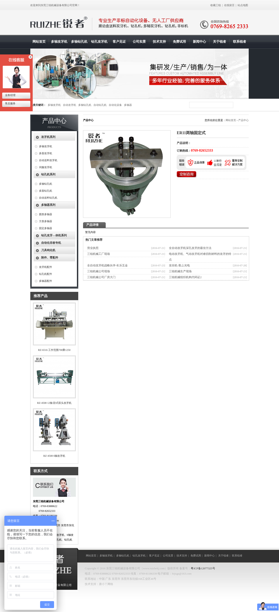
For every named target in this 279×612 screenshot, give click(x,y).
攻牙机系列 (48, 137)
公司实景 (139, 41)
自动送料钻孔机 (48, 197)
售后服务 (9, 103)
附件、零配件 (49, 257)
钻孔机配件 (45, 274)
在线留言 (229, 5)
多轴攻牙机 (59, 41)
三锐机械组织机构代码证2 (185, 277)
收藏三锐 (215, 5)
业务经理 (9, 95)
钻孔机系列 (48, 174)
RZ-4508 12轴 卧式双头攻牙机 (54, 402)
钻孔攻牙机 (99, 41)
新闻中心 (199, 41)
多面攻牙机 (45, 153)
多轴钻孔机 (79, 41)
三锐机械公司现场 (98, 271)
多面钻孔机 (45, 190)
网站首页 (39, 41)
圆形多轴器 (45, 214)
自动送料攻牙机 (48, 160)
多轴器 (128, 105)
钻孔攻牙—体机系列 (54, 235)
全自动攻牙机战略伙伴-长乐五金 (107, 265)
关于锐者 (219, 41)
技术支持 (159, 41)
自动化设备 (115, 105)
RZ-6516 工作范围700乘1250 (54, 350)
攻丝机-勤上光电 (179, 265)
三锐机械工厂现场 (98, 253)
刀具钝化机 (48, 250)
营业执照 (93, 248)
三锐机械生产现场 (180, 271)
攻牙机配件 (45, 267)
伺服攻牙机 (45, 167)
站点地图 (243, 5)
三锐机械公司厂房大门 (101, 277)
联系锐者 (239, 41)
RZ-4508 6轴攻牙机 (54, 455)
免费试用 (179, 41)
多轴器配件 (45, 280)
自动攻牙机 (69, 105)
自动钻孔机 (100, 105)
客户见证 (119, 41)
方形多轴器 (45, 221)
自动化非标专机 (51, 242)
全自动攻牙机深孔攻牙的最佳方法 (190, 248)
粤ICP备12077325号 (203, 568)
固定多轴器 (45, 228)
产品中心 (243, 120)
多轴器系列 (48, 204)
